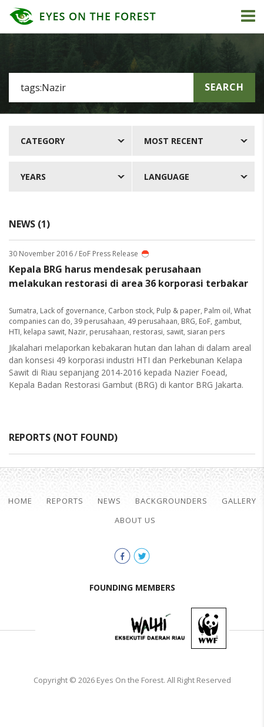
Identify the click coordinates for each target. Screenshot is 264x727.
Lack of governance (72, 311)
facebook (122, 556)
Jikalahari (73, 628)
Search (224, 87)
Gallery (239, 501)
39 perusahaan (99, 321)
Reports (64, 501)
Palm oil (217, 311)
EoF (204, 321)
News (109, 501)
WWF (208, 628)
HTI (14, 332)
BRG (188, 321)
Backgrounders (171, 501)
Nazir (77, 332)
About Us (135, 520)
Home (20, 501)
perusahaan (109, 332)
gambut (227, 321)
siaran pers (206, 332)
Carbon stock (130, 311)
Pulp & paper (178, 311)
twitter (141, 556)
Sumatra (22, 311)
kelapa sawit (44, 332)
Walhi (150, 628)
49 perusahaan (153, 321)
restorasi (148, 332)
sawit (174, 332)
